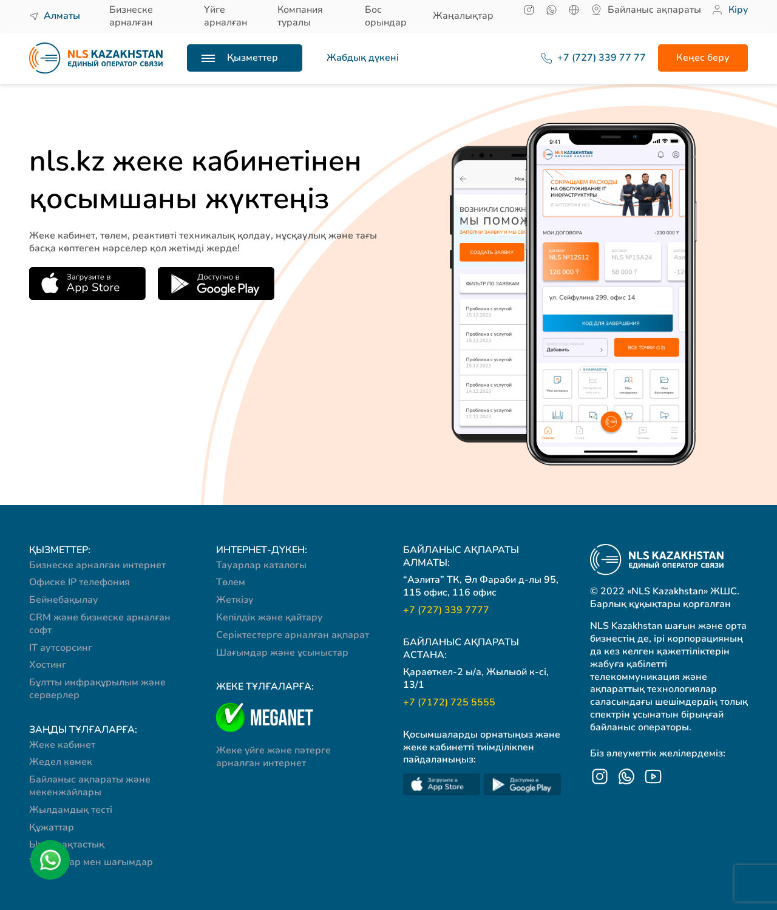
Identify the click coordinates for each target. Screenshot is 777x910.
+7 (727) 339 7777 (446, 610)
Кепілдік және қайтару (269, 617)
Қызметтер (252, 57)
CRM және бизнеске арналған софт (100, 624)
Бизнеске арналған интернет (97, 565)
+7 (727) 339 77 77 (587, 58)
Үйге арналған (225, 16)
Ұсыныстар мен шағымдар (91, 862)
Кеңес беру (703, 57)
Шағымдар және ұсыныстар (282, 652)
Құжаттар (51, 827)
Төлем (230, 582)
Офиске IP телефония (79, 582)
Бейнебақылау (63, 599)
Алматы (62, 15)
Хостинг (47, 664)
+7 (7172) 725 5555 (449, 702)
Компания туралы (300, 16)
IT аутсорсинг (60, 647)
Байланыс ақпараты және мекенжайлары (90, 786)
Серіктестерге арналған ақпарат (292, 635)
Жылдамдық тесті (70, 810)
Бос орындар (386, 16)
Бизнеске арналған (131, 16)
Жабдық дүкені (363, 58)
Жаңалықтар (463, 15)
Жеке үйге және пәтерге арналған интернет (273, 757)
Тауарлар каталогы (261, 565)
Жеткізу (235, 599)
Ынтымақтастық (66, 844)
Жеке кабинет (62, 745)
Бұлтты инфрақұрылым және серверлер (97, 689)
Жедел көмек (60, 762)
